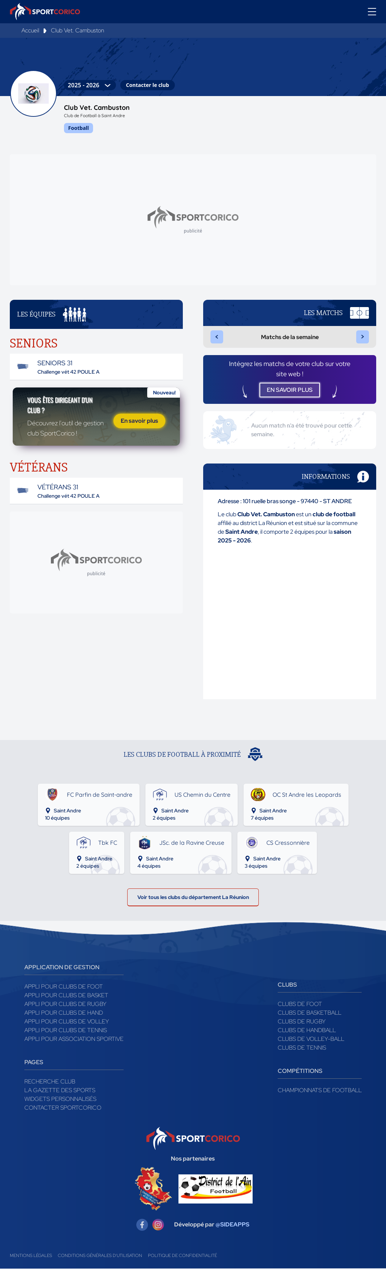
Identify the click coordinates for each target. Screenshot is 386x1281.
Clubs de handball (307, 1042)
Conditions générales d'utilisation (100, 1268)
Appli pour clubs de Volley (66, 1034)
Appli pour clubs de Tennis (65, 1042)
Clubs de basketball (309, 1025)
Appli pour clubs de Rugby (65, 1016)
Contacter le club (147, 84)
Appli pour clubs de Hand (63, 1025)
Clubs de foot (300, 1016)
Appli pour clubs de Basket (66, 1007)
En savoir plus (139, 432)
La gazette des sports (59, 1102)
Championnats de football (320, 1102)
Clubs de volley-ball (311, 1051)
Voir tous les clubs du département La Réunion (193, 907)
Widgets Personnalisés (60, 1111)
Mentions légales (31, 1268)
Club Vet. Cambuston (77, 30)
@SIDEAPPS (232, 1237)
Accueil (30, 30)
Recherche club (49, 1094)
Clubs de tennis (302, 1060)
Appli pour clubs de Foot (63, 999)
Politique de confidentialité (182, 1268)
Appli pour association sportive (74, 1051)
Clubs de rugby (302, 1034)
